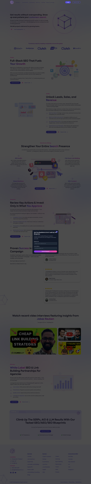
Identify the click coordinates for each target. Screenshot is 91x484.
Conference (25, 2)
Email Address (36, 246)
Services (18, 2)
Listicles (43, 2)
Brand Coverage (50, 2)
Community (32, 2)
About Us (38, 2)
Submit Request (45, 251)
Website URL (36, 241)
